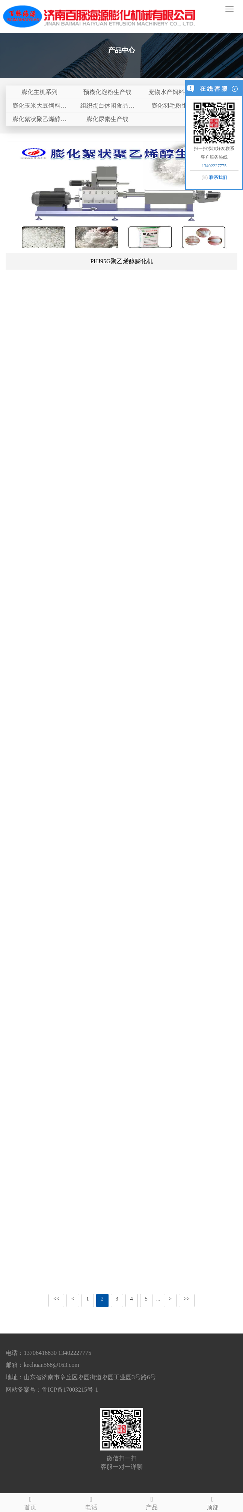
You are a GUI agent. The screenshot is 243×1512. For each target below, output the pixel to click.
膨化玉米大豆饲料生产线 (39, 107)
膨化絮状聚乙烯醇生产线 (39, 121)
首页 (30, 1502)
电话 (91, 1502)
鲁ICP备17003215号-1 (70, 1389)
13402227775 (214, 165)
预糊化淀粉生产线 (107, 92)
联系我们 (218, 177)
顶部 (212, 1502)
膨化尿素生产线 (107, 119)
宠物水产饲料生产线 (175, 92)
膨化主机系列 (39, 92)
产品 (152, 1502)
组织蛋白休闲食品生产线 (107, 107)
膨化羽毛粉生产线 (175, 105)
